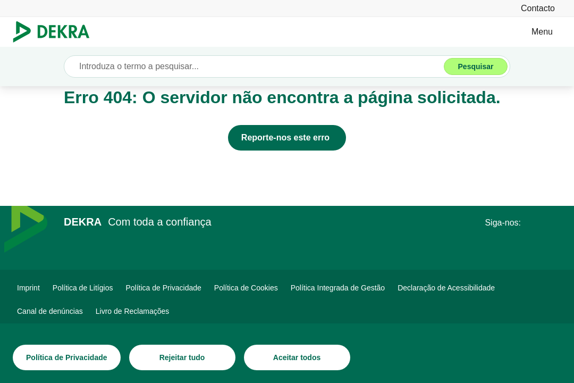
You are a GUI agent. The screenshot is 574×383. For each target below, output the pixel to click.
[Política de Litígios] (83, 287)
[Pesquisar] (476, 66)
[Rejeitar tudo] (182, 357)
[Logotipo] (55, 32)
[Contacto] (537, 8)
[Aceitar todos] (297, 357)
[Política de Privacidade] (67, 357)
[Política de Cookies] (246, 287)
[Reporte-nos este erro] (287, 138)
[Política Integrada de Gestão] (338, 287)
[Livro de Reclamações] (133, 311)
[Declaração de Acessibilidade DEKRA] (446, 287)
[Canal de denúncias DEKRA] (50, 311)
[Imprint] (28, 287)
